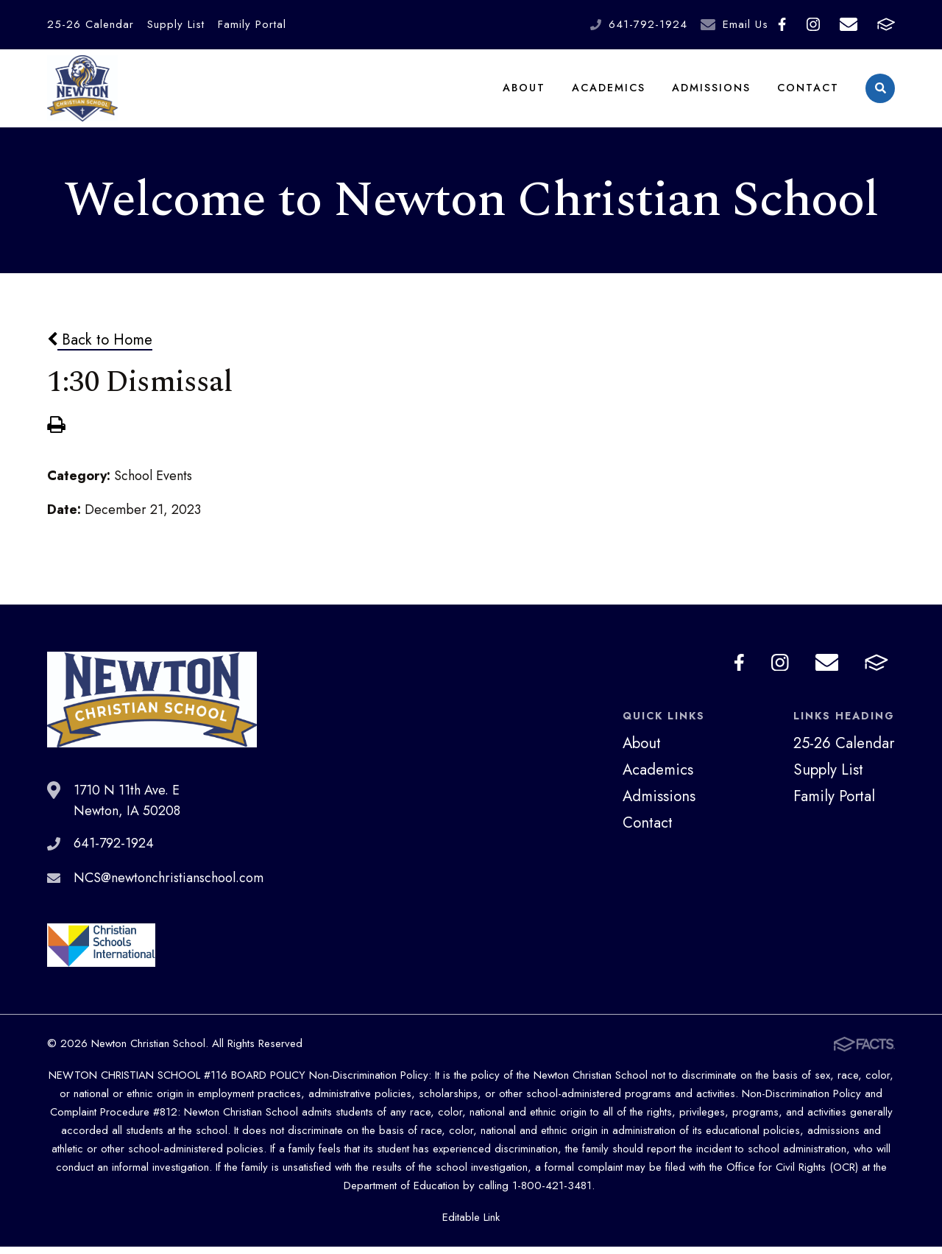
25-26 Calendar (90, 24)
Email (848, 24)
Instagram (813, 24)
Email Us (745, 24)
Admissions (711, 91)
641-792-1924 (648, 24)
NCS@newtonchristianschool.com (168, 885)
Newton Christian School (82, 92)
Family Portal (252, 24)
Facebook (782, 24)
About (524, 91)
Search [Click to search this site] (880, 92)
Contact (808, 91)
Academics (608, 91)
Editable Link (471, 1224)
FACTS (886, 24)
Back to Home (99, 347)
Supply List (176, 24)
